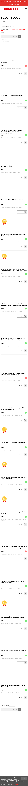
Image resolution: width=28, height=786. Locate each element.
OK (24, 778)
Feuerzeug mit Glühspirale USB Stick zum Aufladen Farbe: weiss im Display (13, 339)
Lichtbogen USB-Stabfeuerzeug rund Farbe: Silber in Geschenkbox (14, 408)
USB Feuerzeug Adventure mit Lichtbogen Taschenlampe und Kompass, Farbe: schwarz (14, 304)
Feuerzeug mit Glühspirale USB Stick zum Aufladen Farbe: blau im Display (13, 374)
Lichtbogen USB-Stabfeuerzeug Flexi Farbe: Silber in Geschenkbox (14, 443)
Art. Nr (10, 29)
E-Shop (3, 39)
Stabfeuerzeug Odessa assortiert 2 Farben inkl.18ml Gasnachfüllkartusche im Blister (13, 616)
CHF (2, 30)
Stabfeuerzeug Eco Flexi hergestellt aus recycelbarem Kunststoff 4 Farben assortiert (14, 269)
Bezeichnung (15, 29)
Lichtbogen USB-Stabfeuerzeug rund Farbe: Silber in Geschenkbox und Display (14, 547)
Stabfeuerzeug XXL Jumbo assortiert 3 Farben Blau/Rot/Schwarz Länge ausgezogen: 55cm (12, 132)
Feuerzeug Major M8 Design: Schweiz (12, 199)
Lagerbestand (22, 29)
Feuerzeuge (5, 41)
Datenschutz (15, 784)
